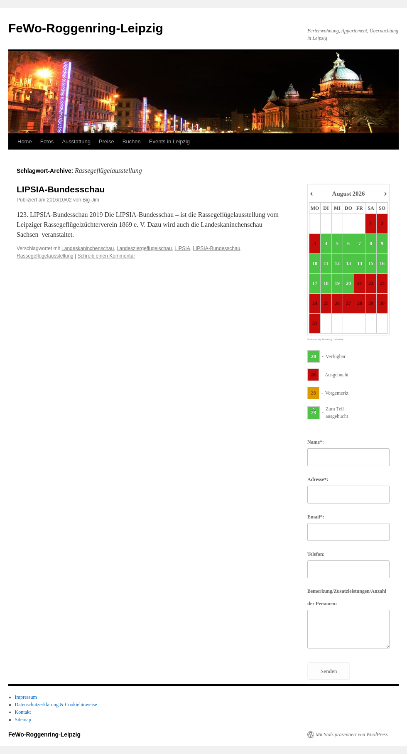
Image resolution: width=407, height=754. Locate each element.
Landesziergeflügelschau (144, 248)
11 (326, 264)
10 (314, 264)
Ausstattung (76, 141)
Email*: (315, 517)
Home (24, 141)
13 (348, 264)
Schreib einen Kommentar (106, 256)
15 (370, 264)
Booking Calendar (332, 339)
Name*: (315, 442)
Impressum (26, 697)
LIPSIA (182, 248)
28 (313, 356)
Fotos (47, 141)
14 (359, 264)
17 (314, 284)
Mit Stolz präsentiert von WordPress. (352, 734)
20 (348, 284)
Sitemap (23, 719)
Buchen (132, 141)
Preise (106, 141)
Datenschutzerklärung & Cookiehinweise (56, 704)
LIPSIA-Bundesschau (61, 189)
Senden (329, 671)
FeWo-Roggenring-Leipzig (85, 28)
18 (326, 284)
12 (337, 264)
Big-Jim (91, 200)
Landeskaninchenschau (87, 248)
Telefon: (316, 554)
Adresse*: (317, 479)
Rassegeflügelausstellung (45, 256)
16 (382, 264)
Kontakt (23, 712)
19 (337, 284)
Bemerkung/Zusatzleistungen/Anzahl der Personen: (346, 597)
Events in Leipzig (169, 141)
